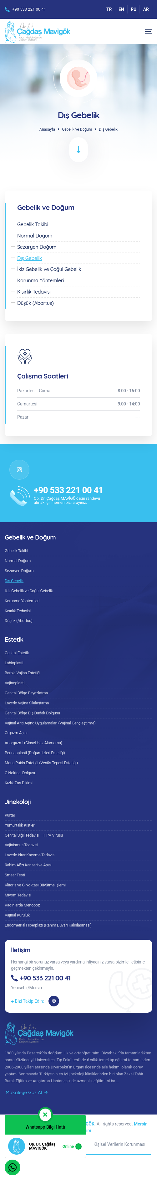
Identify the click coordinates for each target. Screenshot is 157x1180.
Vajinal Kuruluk (17, 915)
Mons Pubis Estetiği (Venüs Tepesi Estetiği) (41, 762)
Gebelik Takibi (16, 550)
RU (133, 9)
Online (68, 1146)
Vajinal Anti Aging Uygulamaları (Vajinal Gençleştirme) (50, 723)
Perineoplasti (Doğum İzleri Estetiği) (35, 752)
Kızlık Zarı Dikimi (19, 783)
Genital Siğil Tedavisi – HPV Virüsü (34, 835)
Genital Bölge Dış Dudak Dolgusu (32, 713)
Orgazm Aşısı (16, 732)
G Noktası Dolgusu (20, 772)
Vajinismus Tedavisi (21, 845)
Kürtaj (10, 815)
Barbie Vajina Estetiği (22, 673)
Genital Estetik (17, 652)
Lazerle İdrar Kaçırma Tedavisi (30, 855)
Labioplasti (14, 662)
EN (121, 9)
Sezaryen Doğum (19, 570)
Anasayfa (47, 129)
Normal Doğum (18, 560)
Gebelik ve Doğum (77, 129)
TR (109, 9)
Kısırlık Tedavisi (18, 610)
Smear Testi (15, 875)
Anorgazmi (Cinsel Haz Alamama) (33, 742)
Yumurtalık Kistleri (20, 825)
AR (146, 9)
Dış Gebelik (14, 580)
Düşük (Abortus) (19, 620)
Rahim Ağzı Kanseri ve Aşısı (28, 865)
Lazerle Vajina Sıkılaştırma (27, 703)
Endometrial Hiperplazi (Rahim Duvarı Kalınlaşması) (48, 925)
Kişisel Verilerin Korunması (119, 1144)
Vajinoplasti (14, 683)
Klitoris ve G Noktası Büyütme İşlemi (35, 885)
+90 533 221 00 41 (29, 9)
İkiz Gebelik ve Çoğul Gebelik (29, 590)
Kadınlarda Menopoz (22, 905)
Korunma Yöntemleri (22, 600)
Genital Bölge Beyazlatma (26, 693)
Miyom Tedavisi (18, 895)
